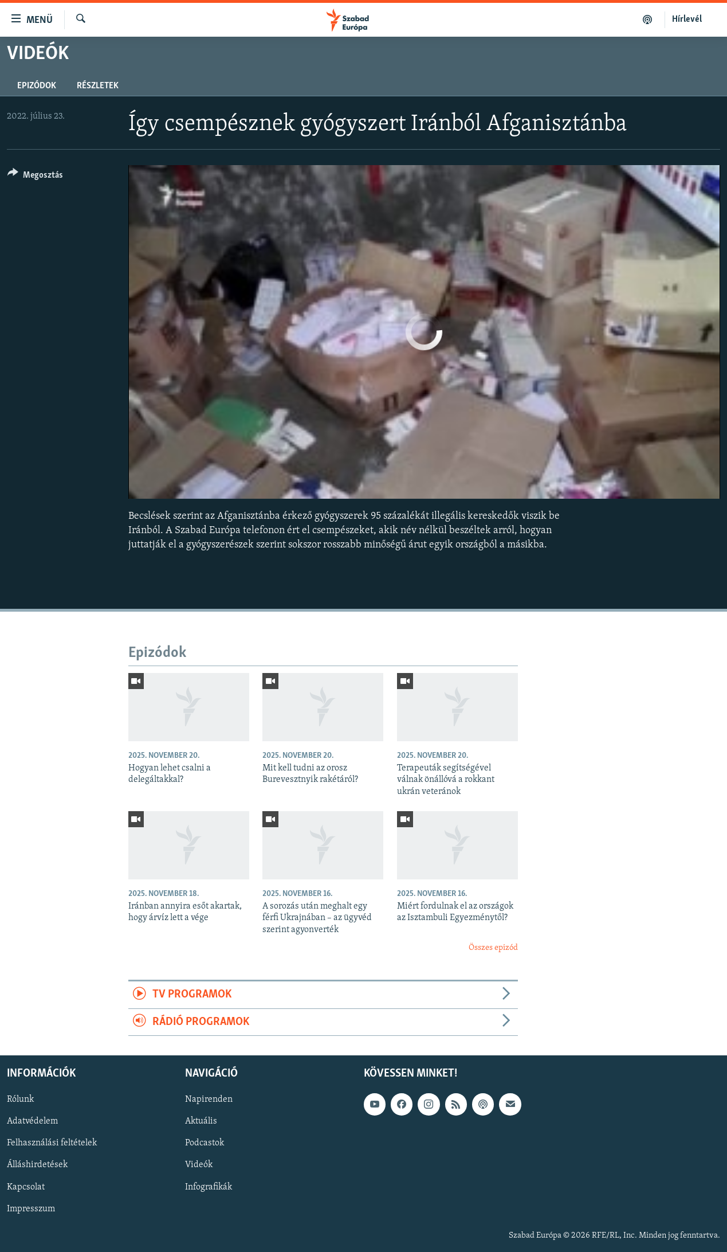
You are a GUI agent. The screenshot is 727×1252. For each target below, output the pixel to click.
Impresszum (31, 1209)
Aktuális (201, 1121)
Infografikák (208, 1187)
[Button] (35, 177)
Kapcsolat (26, 1187)
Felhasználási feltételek (52, 1143)
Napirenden (209, 1099)
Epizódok (36, 86)
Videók (199, 1165)
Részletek (98, 86)
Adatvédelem (32, 1121)
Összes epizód (493, 948)
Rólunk (20, 1099)
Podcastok (204, 1143)
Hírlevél (687, 19)
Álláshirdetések (37, 1165)
